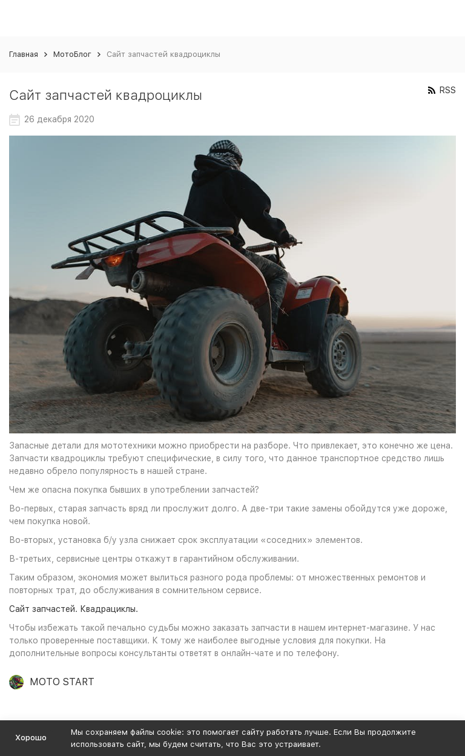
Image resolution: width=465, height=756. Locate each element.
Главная (23, 54)
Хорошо (31, 737)
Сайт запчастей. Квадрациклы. (73, 609)
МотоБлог (72, 54)
